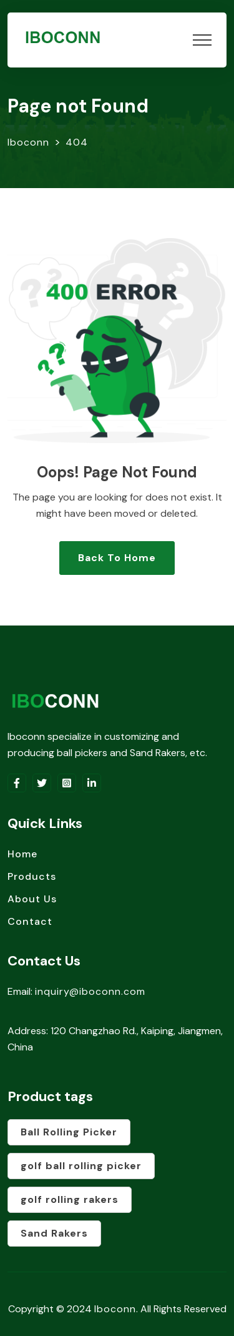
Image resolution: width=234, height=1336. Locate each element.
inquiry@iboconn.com (90, 991)
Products (31, 876)
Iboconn (115, 1308)
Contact (29, 921)
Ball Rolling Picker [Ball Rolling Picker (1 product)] (69, 1132)
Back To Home (117, 557)
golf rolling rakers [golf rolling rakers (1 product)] (70, 1199)
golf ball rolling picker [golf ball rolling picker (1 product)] (81, 1165)
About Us (32, 898)
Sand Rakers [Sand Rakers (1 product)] (54, 1233)
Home (22, 853)
